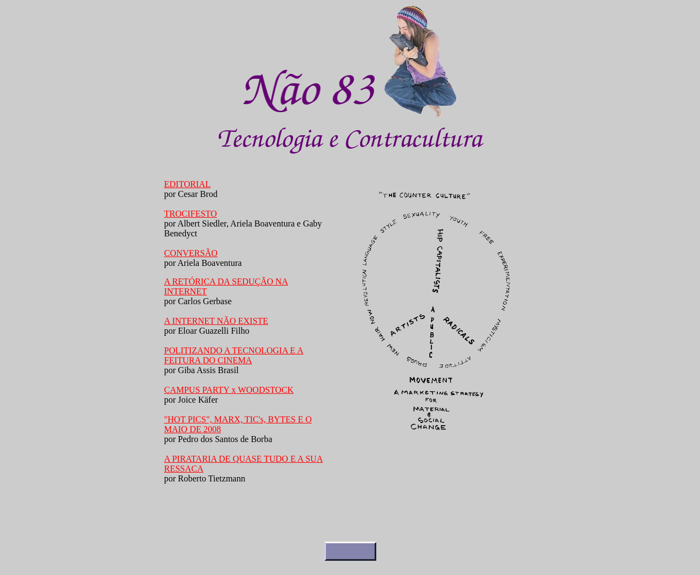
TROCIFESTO (190, 213)
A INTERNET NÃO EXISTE (216, 321)
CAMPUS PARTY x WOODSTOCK (229, 389)
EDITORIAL (187, 184)
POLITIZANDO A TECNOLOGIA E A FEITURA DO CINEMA (234, 355)
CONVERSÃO (191, 253)
